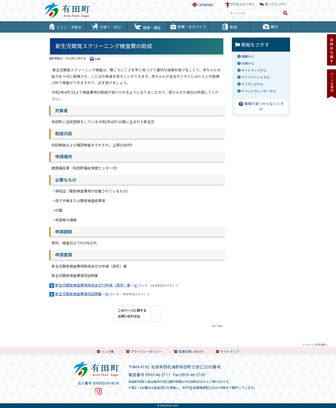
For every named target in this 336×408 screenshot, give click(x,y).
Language (202, 4)
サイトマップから (254, 70)
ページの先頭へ (317, 345)
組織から (247, 57)
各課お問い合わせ (190, 352)
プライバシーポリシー (146, 352)
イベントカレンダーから (258, 91)
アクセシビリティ (242, 4)
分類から (247, 64)
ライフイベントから (255, 77)
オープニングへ (273, 4)
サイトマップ (229, 352)
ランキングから (252, 84)
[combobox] (254, 13)
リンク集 (107, 352)
